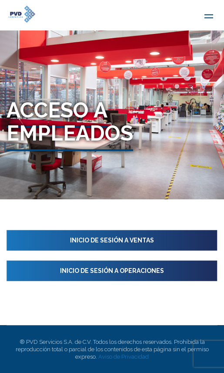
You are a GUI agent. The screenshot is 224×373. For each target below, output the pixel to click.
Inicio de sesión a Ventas (112, 240)
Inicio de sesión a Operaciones (112, 270)
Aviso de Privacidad (123, 356)
